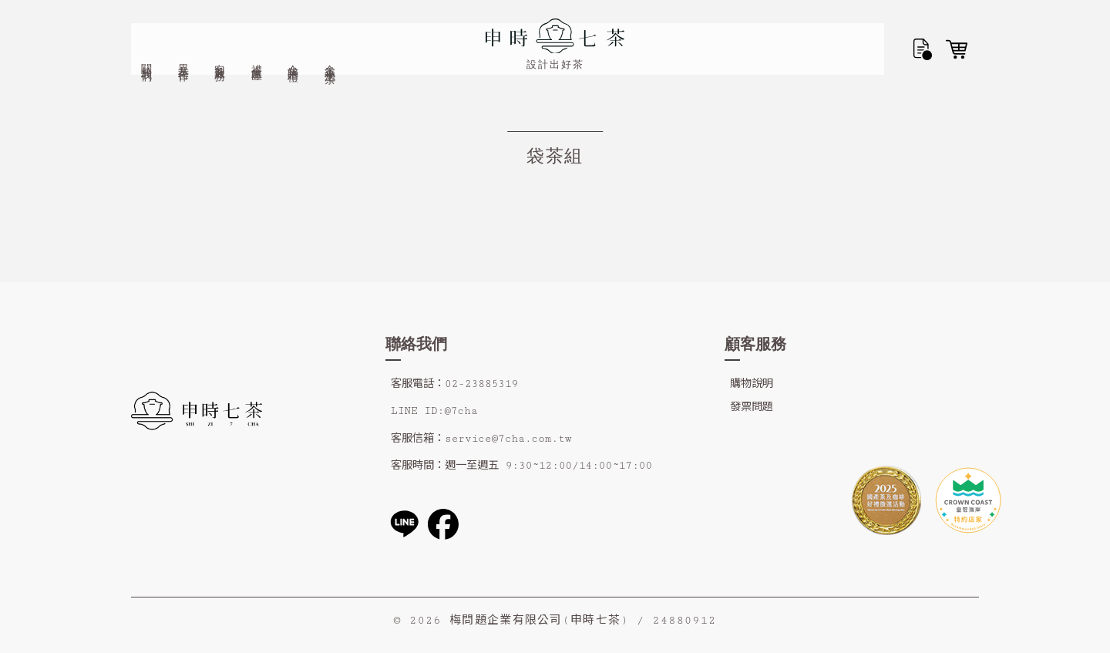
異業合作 (184, 27)
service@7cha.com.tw (508, 439)
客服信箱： (418, 439)
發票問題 (751, 407)
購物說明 (751, 384)
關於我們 (147, 27)
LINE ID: (417, 411)
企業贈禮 (293, 27)
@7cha (460, 411)
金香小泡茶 (330, 29)
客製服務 (220, 27)
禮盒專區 (257, 27)
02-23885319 (481, 384)
